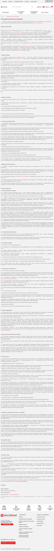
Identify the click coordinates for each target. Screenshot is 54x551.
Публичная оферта (23, 524)
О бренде (5, 1)
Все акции (34, 1)
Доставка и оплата (18, 1)
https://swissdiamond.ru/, (31, 46)
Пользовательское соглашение (25, 519)
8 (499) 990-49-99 (6, 522)
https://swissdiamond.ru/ (38, 22)
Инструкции (39, 525)
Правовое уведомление (24, 526)
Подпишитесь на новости (8, 542)
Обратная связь (7, 524)
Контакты (27, 1)
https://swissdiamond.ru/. (6, 330)
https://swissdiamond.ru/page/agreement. (9, 278)
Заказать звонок (49, 1)
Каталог (10, 1)
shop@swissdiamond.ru (15, 32)
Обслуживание (40, 521)
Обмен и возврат (40, 523)
